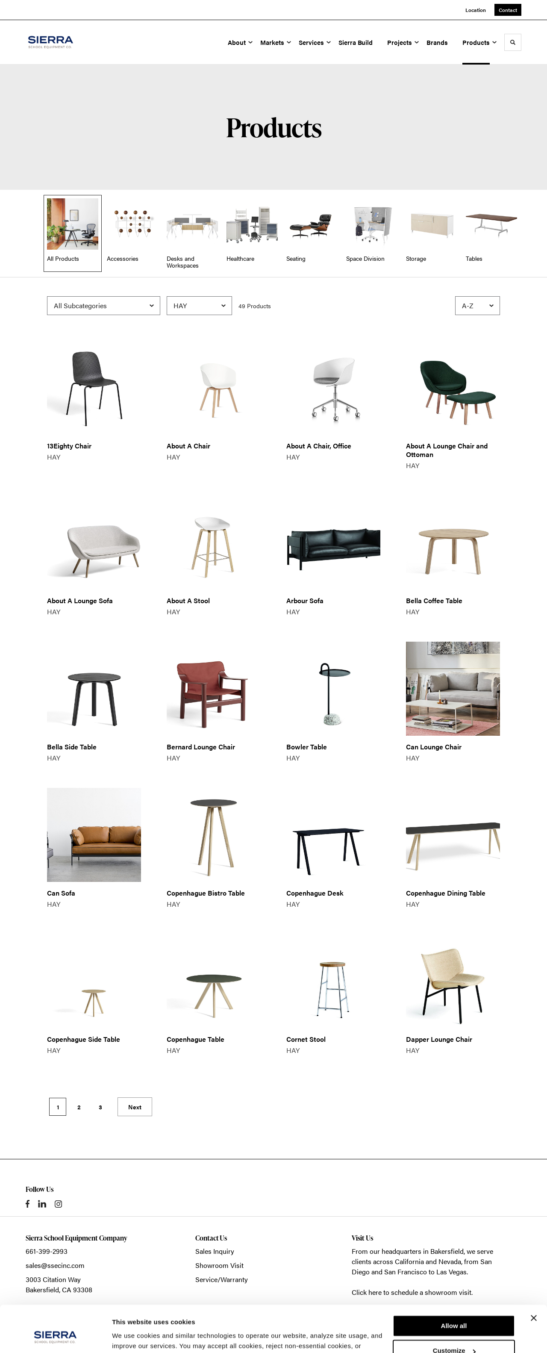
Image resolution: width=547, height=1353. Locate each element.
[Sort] (477, 305)
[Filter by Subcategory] (103, 305)
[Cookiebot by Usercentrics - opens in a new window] (55, 1336)
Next (134, 1106)
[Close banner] (534, 1274)
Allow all (454, 1282)
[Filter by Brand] (199, 305)
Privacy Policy (310, 1312)
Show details (132, 1336)
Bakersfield (447, 1251)
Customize (454, 1307)
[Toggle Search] (512, 42)
